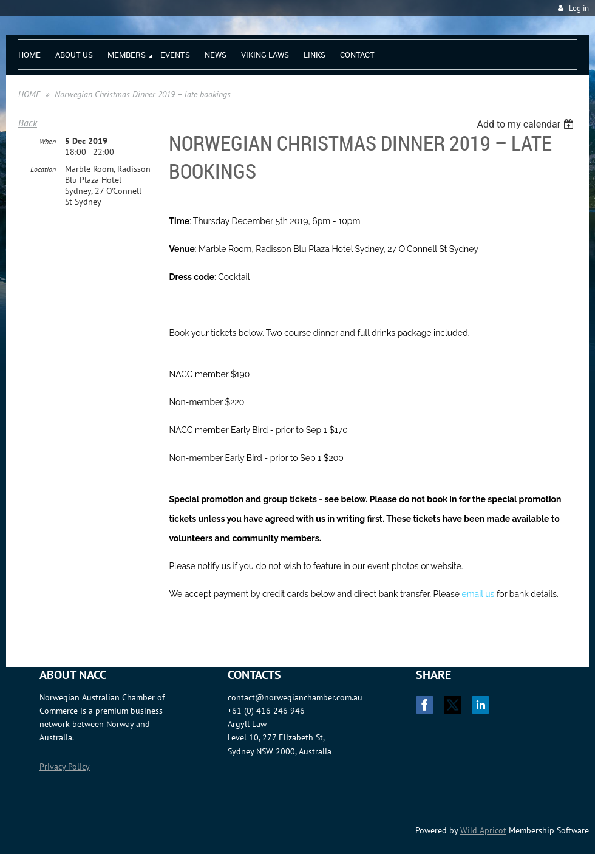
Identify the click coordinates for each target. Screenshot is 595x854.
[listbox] (527, 124)
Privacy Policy (64, 766)
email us (478, 594)
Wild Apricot (483, 830)
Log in (579, 8)
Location (43, 169)
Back (27, 123)
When (47, 141)
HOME (29, 94)
